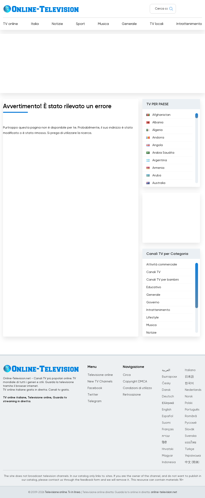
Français (168, 429)
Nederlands (193, 389)
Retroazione (132, 394)
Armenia (155, 168)
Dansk (166, 389)
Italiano (190, 370)
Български (169, 376)
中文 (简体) (192, 462)
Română (191, 416)
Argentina (156, 160)
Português (192, 409)
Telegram (95, 401)
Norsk (189, 396)
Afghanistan (158, 115)
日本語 (189, 376)
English (166, 409)
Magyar (167, 455)
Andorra (155, 137)
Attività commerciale (161, 264)
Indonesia (169, 462)
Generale (129, 24)
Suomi (166, 422)
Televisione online (100, 374)
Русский (190, 422)
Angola (154, 145)
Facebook (95, 388)
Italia (35, 24)
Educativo (153, 287)
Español (167, 416)
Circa (127, 374)
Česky (166, 383)
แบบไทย (190, 442)
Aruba (153, 175)
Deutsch (168, 396)
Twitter (93, 394)
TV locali (156, 24)
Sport (80, 24)
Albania (154, 122)
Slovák (189, 429)
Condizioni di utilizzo (137, 388)
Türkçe (189, 449)
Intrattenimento (189, 24)
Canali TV (153, 272)
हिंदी (164, 442)
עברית (166, 435)
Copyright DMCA (135, 381)
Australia (155, 183)
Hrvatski (167, 449)
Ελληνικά (168, 403)
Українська (193, 455)
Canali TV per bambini (162, 279)
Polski (188, 403)
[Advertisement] (102, 62)
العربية (166, 370)
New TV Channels (100, 381)
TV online (10, 24)
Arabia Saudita (160, 152)
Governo (152, 302)
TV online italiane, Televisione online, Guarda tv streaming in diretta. (35, 399)
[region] (171, 148)
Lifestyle (152, 317)
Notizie (57, 24)
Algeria (154, 130)
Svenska (190, 435)
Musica (103, 24)
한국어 (189, 383)
